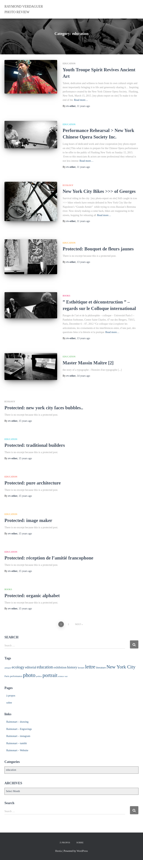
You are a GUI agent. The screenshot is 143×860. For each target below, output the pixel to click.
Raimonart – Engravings (19, 729)
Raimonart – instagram (18, 736)
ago (83, 106)
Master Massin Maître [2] (88, 362)
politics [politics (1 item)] (39, 676)
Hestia (58, 851)
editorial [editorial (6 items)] (30, 667)
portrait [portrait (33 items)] (49, 675)
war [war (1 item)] (66, 676)
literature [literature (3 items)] (101, 667)
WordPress (82, 851)
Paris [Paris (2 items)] (6, 676)
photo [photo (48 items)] (29, 675)
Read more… (81, 100)
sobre (9, 702)
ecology (68, 185)
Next (78, 624)
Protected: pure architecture (32, 482)
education (69, 63)
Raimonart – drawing (17, 721)
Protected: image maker (28, 520)
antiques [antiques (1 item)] (7, 668)
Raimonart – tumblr (16, 743)
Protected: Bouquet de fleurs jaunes (98, 248)
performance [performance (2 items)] (16, 676)
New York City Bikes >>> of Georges (99, 191)
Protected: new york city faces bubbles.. (43, 407)
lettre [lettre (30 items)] (90, 667)
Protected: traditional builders (34, 445)
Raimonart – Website (17, 750)
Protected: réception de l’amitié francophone (48, 557)
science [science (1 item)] (61, 676)
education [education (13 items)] (45, 667)
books (66, 295)
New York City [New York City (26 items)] (121, 667)
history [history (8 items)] (72, 667)
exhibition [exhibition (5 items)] (60, 667)
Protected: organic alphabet (32, 595)
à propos (10, 695)
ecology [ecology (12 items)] (18, 667)
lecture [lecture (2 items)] (81, 667)
